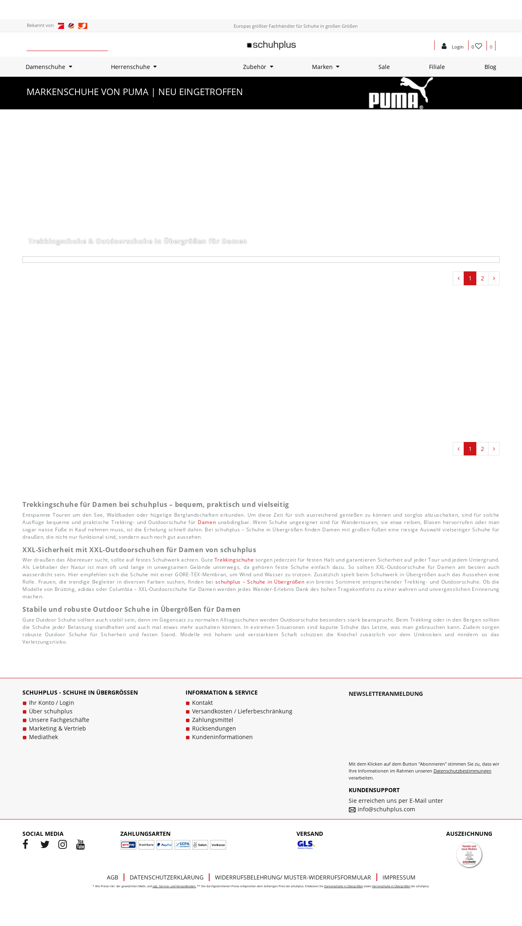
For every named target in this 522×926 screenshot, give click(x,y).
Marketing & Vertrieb (57, 728)
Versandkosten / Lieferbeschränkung (242, 711)
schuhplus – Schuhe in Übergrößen (259, 581)
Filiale (437, 67)
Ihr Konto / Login (51, 702)
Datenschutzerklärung (166, 877)
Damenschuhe (45, 67)
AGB (112, 877)
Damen (207, 522)
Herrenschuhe (130, 67)
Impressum (399, 877)
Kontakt (202, 702)
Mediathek (43, 737)
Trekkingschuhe (234, 559)
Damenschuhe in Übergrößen (343, 886)
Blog (490, 67)
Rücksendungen (214, 728)
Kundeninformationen (222, 737)
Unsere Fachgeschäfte (59, 720)
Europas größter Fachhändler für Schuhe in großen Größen (296, 26)
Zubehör (254, 67)
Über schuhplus (51, 711)
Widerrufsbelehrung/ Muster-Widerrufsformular (293, 877)
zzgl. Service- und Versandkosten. (174, 886)
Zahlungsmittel (212, 720)
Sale (384, 67)
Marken (322, 67)
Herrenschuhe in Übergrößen (391, 886)
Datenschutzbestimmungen (462, 771)
